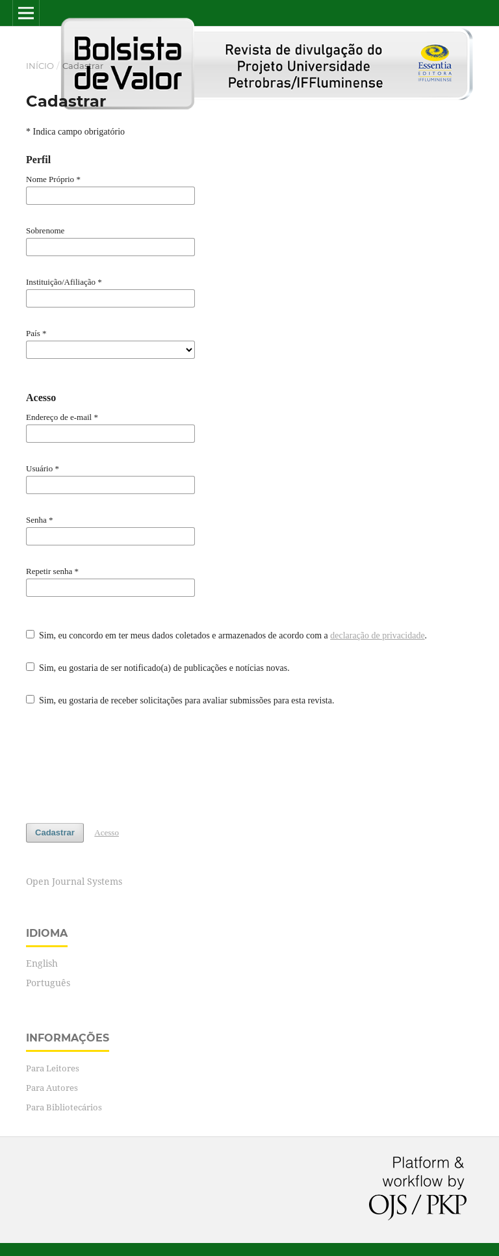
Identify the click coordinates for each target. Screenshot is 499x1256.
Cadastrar (55, 832)
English (42, 963)
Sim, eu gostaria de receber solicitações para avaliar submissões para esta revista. (180, 700)
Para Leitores (52, 1068)
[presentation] (125, 765)
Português (48, 982)
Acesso (106, 832)
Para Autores (52, 1087)
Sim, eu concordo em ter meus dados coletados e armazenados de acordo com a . (226, 635)
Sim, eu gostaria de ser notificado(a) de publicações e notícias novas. (158, 667)
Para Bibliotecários (64, 1107)
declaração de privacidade (377, 635)
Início (40, 65)
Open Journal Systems (74, 881)
